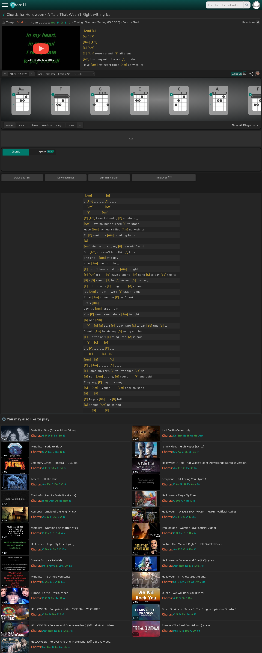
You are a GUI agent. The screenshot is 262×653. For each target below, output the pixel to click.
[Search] (246, 4)
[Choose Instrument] (80, 125)
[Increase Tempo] (32, 73)
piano (22, 125)
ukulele (34, 125)
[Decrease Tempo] (5, 73)
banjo (59, 125)
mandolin (47, 125)
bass (71, 125)
